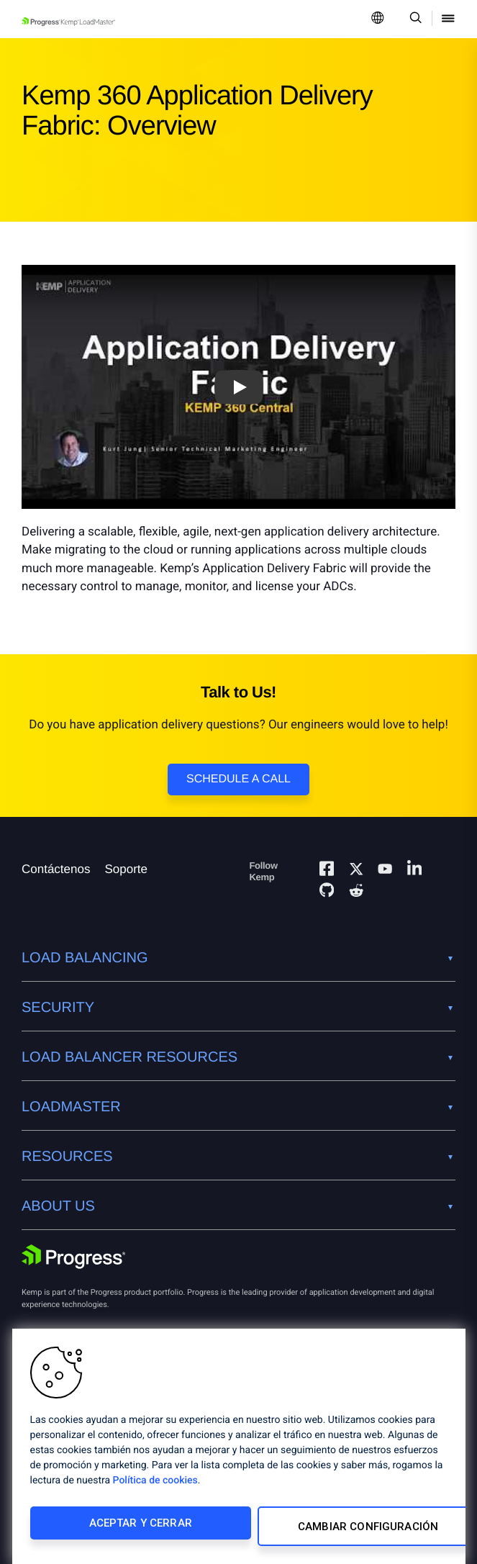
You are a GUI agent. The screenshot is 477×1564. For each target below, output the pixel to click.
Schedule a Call (238, 779)
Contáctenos (56, 869)
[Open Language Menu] (377, 19)
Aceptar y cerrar (127, 1529)
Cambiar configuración (335, 1529)
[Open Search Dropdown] (413, 19)
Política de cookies (155, 1487)
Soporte (125, 869)
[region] (238, 1449)
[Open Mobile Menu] (448, 19)
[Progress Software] (73, 1258)
